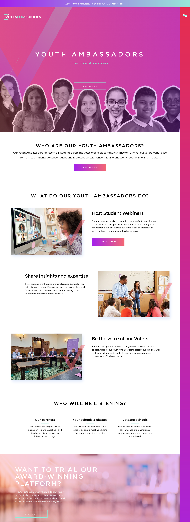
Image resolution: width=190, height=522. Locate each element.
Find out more (108, 242)
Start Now (31, 514)
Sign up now (90, 88)
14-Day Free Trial (114, 3)
